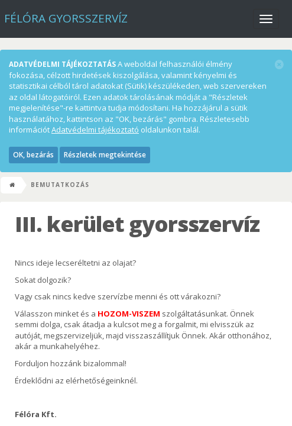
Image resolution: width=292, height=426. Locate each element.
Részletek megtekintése (105, 155)
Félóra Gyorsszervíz (66, 18)
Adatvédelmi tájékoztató (95, 129)
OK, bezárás (33, 155)
